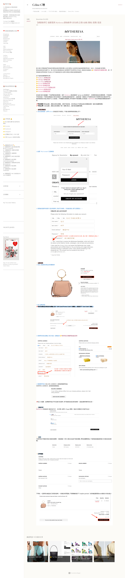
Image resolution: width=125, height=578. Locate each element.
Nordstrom (6, 76)
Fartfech (5, 40)
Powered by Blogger (74, 573)
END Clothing (7, 60)
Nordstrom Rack (8, 78)
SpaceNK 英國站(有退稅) (10, 91)
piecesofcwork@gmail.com (11, 23)
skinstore (6, 97)
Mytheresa (67, 95)
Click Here (6, 266)
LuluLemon (6, 73)
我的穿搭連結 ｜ (63, 11)
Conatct (76, 11)
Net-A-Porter (7, 51)
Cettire (5, 55)
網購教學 (28, 21)
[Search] (120, 5)
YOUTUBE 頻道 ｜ (53, 11)
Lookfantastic (7, 92)
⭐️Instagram (7, 131)
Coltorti (5, 57)
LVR (4, 48)
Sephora (5, 102)
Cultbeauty (6, 95)
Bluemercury (7, 103)
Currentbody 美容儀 (9, 98)
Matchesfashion (8, 49)
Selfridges (6, 35)
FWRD (5, 41)
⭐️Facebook (7, 129)
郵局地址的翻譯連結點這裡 (69, 335)
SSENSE (5, 37)
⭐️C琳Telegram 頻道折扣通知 (11, 137)
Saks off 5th (6, 66)
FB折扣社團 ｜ (36, 11)
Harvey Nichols (7, 94)
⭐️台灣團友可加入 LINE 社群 (11, 134)
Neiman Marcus (8, 100)
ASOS (5, 70)
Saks (4, 64)
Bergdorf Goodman (9, 105)
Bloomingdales (7, 67)
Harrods (5, 43)
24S (4, 46)
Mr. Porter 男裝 (7, 52)
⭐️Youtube (6, 126)
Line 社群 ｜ (44, 11)
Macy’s (5, 75)
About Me (70, 11)
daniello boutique (8, 58)
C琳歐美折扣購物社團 (100, 70)
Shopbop (6, 34)
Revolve (5, 61)
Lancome (6, 106)
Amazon (5, 69)
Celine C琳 (38, 5)
